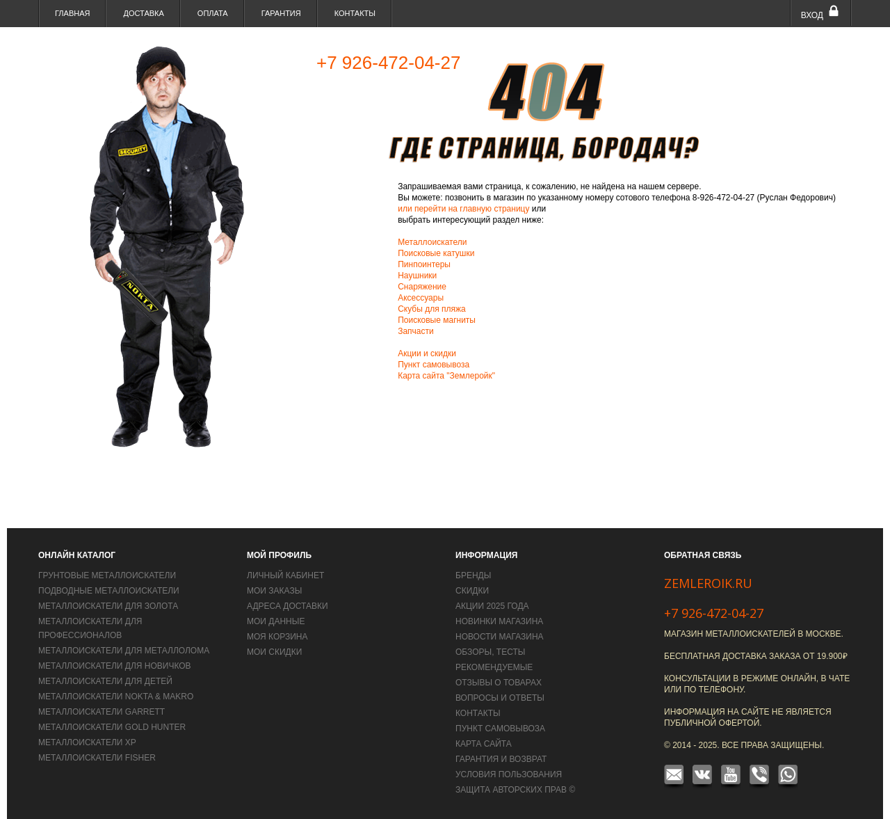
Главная (72, 13)
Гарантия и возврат (501, 759)
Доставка (143, 13)
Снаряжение (422, 287)
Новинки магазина (499, 621)
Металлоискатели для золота (108, 606)
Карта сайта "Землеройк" (446, 376)
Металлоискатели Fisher (97, 758)
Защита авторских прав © (515, 790)
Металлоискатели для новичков (114, 666)
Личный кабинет (285, 575)
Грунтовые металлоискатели (107, 575)
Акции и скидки (427, 353)
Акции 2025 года (492, 606)
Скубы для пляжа (432, 309)
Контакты (354, 13)
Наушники (417, 275)
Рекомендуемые (494, 667)
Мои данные (276, 621)
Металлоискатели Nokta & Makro (115, 696)
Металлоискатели (432, 242)
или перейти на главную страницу (465, 209)
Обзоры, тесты (490, 652)
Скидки (472, 591)
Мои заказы (274, 591)
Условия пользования (508, 774)
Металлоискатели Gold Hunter (112, 727)
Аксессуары (421, 298)
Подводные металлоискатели (108, 591)
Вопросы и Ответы (499, 698)
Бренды (473, 575)
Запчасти (416, 331)
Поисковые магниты (437, 320)
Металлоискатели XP (87, 742)
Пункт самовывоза (433, 364)
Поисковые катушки (436, 253)
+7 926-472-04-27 (713, 613)
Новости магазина (499, 637)
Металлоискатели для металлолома (123, 650)
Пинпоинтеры (424, 264)
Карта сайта (483, 744)
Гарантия (281, 13)
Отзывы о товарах (498, 682)
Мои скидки (274, 652)
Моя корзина (277, 637)
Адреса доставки (287, 606)
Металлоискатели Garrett (101, 712)
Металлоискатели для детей (105, 681)
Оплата (212, 13)
